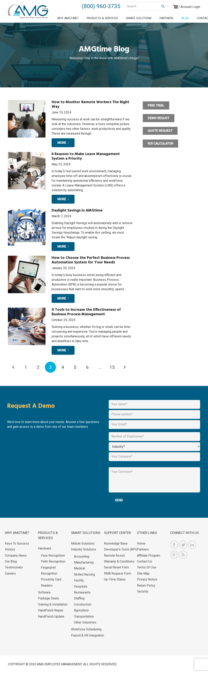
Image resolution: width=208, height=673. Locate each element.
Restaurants (82, 592)
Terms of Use (146, 567)
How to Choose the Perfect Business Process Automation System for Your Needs (91, 260)
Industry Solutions (83, 549)
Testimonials (14, 567)
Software (44, 592)
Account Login (190, 7)
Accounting (81, 556)
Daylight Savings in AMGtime (77, 210)
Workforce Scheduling (86, 629)
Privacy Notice (147, 579)
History (10, 549)
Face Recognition (53, 555)
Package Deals (48, 598)
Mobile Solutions (83, 543)
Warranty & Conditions (119, 561)
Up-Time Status (115, 579)
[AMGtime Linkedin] (192, 545)
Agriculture (81, 610)
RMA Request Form (117, 573)
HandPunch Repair (50, 610)
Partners (143, 549)
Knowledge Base (116, 543)
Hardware (44, 548)
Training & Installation (52, 604)
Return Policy (146, 585)
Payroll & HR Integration (87, 635)
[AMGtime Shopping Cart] (175, 7)
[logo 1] (28, 11)
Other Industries (85, 622)
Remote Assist (114, 555)
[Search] (145, 6)
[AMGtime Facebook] (174, 545)
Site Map (143, 573)
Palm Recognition (53, 561)
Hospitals (80, 586)
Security (142, 591)
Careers (10, 573)
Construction (82, 604)
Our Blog (11, 561)
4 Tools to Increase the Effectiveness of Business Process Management (86, 312)
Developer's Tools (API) (120, 549)
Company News (16, 555)
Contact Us (144, 561)
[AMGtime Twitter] (183, 545)
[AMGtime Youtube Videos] (174, 554)
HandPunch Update (51, 616)
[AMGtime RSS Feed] (183, 554)
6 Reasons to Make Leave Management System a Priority (86, 156)
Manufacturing (84, 562)
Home (141, 543)
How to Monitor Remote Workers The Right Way (90, 104)
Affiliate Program (148, 555)
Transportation (84, 616)
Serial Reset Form (116, 567)
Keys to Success (17, 543)
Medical (79, 568)
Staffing (79, 598)
